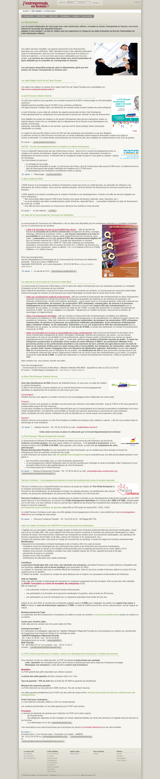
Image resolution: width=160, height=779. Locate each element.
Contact (95, 754)
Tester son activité (53, 767)
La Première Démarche (91, 727)
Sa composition (29, 756)
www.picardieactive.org (81, 737)
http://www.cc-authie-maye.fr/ (72, 370)
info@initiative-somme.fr (86, 427)
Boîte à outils (74, 754)
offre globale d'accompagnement (71, 455)
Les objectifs (28, 754)
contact (137, 2)
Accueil (25, 11)
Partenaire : (63, 2)
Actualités (120, 756)
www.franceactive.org (61, 723)
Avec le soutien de (30, 758)
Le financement (48, 11)
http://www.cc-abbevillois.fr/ (64, 271)
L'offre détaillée (35, 11)
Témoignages (121, 758)
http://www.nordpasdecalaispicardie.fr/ (37, 89)
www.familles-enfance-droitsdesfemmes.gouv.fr (43, 741)
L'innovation (51, 769)
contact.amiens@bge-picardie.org (45, 647)
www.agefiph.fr (54, 640)
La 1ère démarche (53, 754)
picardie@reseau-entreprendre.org (102, 471)
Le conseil (50, 756)
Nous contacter (122, 760)
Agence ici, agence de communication (69, 775)
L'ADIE (52, 211)
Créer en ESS (51, 771)
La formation (51, 765)
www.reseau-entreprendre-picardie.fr (38, 473)
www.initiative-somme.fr (44, 142)
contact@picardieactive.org (55, 737)
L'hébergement (52, 760)
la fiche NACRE (54, 174)
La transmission (52, 762)
